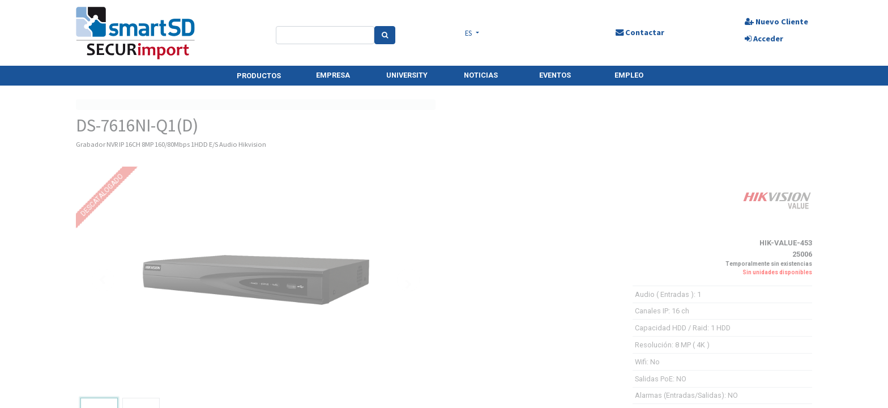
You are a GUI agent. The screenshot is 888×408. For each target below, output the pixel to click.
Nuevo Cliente (771, 21)
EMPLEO (628, 75)
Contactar (636, 32)
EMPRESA (333, 75)
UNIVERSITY (407, 75)
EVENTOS (555, 75)
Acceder (759, 38)
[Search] (387, 35)
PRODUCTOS (259, 75)
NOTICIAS (481, 75)
